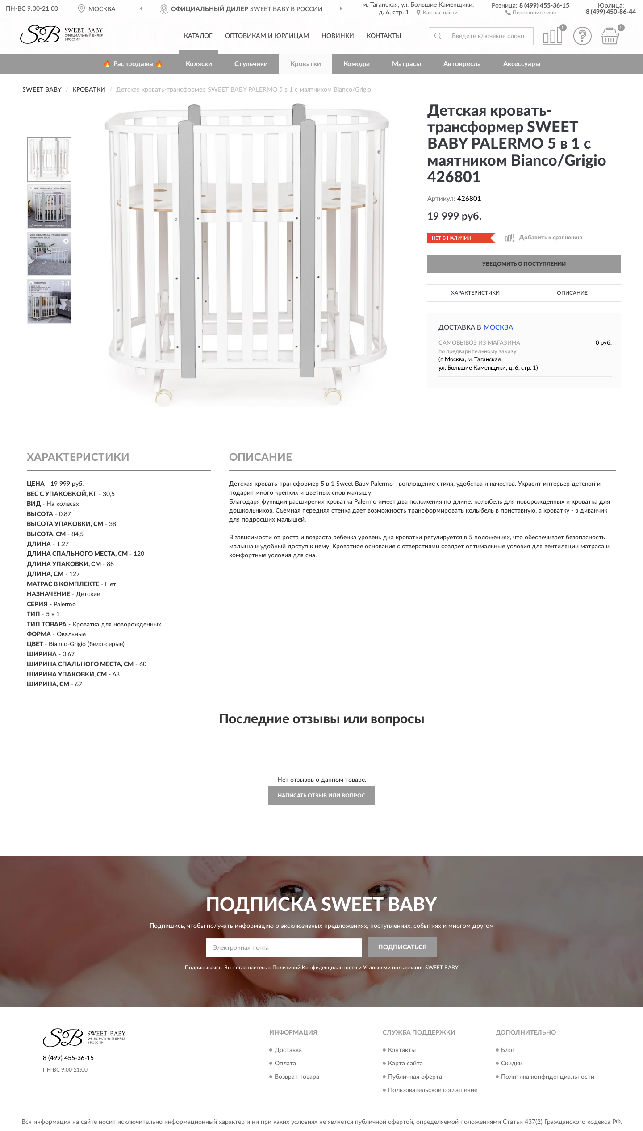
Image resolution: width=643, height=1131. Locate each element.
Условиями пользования (393, 967)
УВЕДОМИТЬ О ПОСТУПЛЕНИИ (524, 264)
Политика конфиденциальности (547, 1077)
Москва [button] (498, 327)
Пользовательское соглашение (432, 1090)
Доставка (288, 1050)
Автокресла (462, 64)
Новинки (338, 36)
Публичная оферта (415, 1077)
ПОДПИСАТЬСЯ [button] (402, 947)
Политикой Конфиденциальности (314, 967)
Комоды (356, 64)
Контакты (384, 36)
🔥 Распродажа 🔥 (133, 64)
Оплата (285, 1063)
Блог (508, 1050)
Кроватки (305, 64)
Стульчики (251, 64)
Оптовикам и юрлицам (267, 36)
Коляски (199, 64)
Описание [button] (572, 293)
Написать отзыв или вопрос (321, 795)
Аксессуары (521, 64)
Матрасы (406, 64)
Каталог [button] (198, 36)
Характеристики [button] (475, 293)
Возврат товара (297, 1077)
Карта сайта (405, 1063)
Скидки (511, 1063)
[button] (530, 12)
